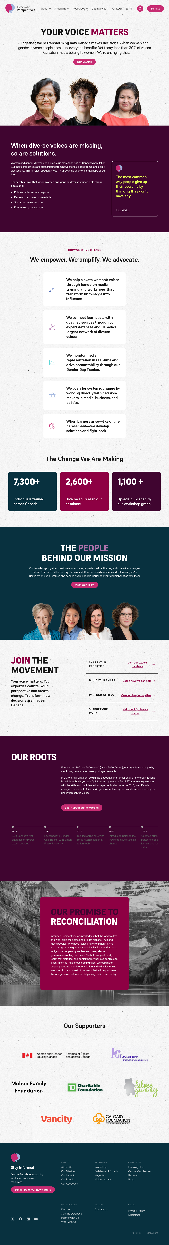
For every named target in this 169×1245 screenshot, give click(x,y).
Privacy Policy (136, 1210)
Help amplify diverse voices (139, 711)
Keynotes (100, 1175)
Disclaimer (134, 1214)
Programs (62, 8)
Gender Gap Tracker (139, 1171)
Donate (155, 8)
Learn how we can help (139, 681)
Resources (80, 8)
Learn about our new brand (82, 807)
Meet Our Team (84, 584)
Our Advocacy (69, 1183)
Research (133, 1175)
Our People (67, 1179)
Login (119, 8)
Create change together (138, 695)
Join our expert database (142, 664)
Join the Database (71, 1213)
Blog (130, 1179)
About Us (66, 1167)
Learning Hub (135, 1167)
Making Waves (103, 1179)
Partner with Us (70, 1217)
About (46, 8)
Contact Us (101, 1209)
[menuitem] (131, 8)
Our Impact (67, 1175)
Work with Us (68, 1221)
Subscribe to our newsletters (33, 1189)
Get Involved (101, 8)
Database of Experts (106, 1171)
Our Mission (84, 61)
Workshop (101, 1167)
